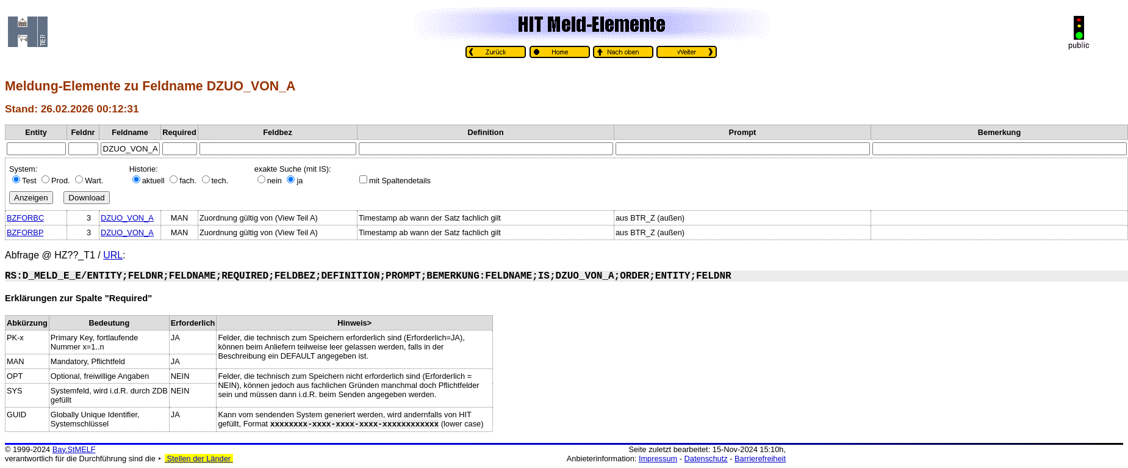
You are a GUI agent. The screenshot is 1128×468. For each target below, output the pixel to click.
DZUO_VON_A (127, 217)
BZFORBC (25, 217)
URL (113, 255)
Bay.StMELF (74, 449)
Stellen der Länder (199, 458)
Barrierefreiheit (760, 458)
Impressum (658, 458)
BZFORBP (25, 232)
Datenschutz (706, 458)
